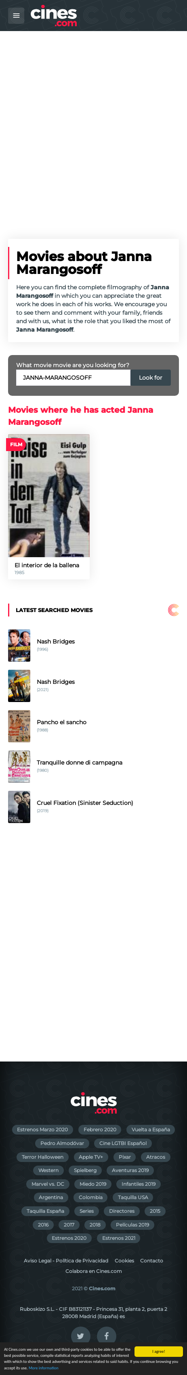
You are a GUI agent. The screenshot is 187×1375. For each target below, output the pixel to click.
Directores (121, 1211)
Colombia (91, 1197)
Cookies (124, 1261)
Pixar (125, 1157)
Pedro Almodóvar (62, 1143)
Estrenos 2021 (118, 1238)
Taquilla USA (133, 1197)
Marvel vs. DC (48, 1184)
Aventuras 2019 (130, 1170)
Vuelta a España (151, 1129)
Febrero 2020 (100, 1129)
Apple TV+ (91, 1157)
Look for (150, 377)
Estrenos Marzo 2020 (42, 1129)
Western (48, 1170)
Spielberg (85, 1170)
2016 (43, 1225)
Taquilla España (45, 1211)
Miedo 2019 (93, 1184)
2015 (155, 1211)
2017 (69, 1225)
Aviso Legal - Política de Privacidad (66, 1261)
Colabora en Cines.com (93, 1271)
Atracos (155, 1157)
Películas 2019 (132, 1225)
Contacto (151, 1261)
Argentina (51, 1197)
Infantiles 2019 (138, 1184)
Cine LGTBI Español (123, 1143)
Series (87, 1211)
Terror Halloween (42, 1157)
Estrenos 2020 (69, 1238)
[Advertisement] (93, 128)
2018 (95, 1225)
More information (44, 1368)
